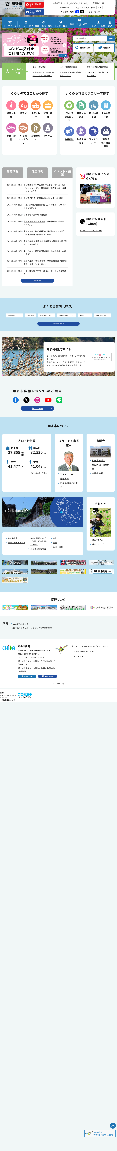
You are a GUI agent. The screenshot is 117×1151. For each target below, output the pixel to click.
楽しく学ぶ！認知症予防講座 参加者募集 (42, 251)
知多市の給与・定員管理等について (39, 198)
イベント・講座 (62, 173)
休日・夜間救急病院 (68, 67)
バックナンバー (99, 552)
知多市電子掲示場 (31, 215)
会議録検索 (97, 481)
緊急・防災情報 (39, 67)
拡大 (99, 7)
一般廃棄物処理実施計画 (34, 205)
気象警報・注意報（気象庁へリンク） (70, 75)
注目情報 (37, 172)
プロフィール (66, 482)
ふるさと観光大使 (38, 557)
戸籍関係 (34, 317)
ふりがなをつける (61, 3)
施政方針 (64, 486)
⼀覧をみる (37, 281)
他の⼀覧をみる (58, 331)
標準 (93, 7)
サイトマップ (77, 664)
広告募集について (20, 632)
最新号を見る (98, 548)
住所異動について (15, 317)
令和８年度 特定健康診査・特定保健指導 (41, 261)
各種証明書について (79, 317)
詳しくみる (37, 416)
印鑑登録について (54, 317)
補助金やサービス (58, 322)
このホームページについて (83, 659)
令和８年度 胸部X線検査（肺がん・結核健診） (44, 232)
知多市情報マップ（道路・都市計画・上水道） (39, 549)
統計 (55, 546)
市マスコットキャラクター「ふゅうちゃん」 (91, 654)
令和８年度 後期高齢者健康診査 (37, 242)
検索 (111, 36)
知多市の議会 (98, 468)
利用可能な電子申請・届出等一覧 (38, 271)
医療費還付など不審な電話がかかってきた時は (43, 75)
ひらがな (74, 3)
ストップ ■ (61, 55)
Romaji (84, 3)
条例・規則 (58, 555)
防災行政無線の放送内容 (97, 67)
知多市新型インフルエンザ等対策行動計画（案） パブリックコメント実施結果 (46, 187)
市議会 (100, 449)
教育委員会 (13, 546)
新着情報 (12, 172)
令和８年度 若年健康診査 (34, 222)
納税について (102, 317)
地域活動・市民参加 (16, 550)
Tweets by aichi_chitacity (91, 231)
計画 (55, 550)
